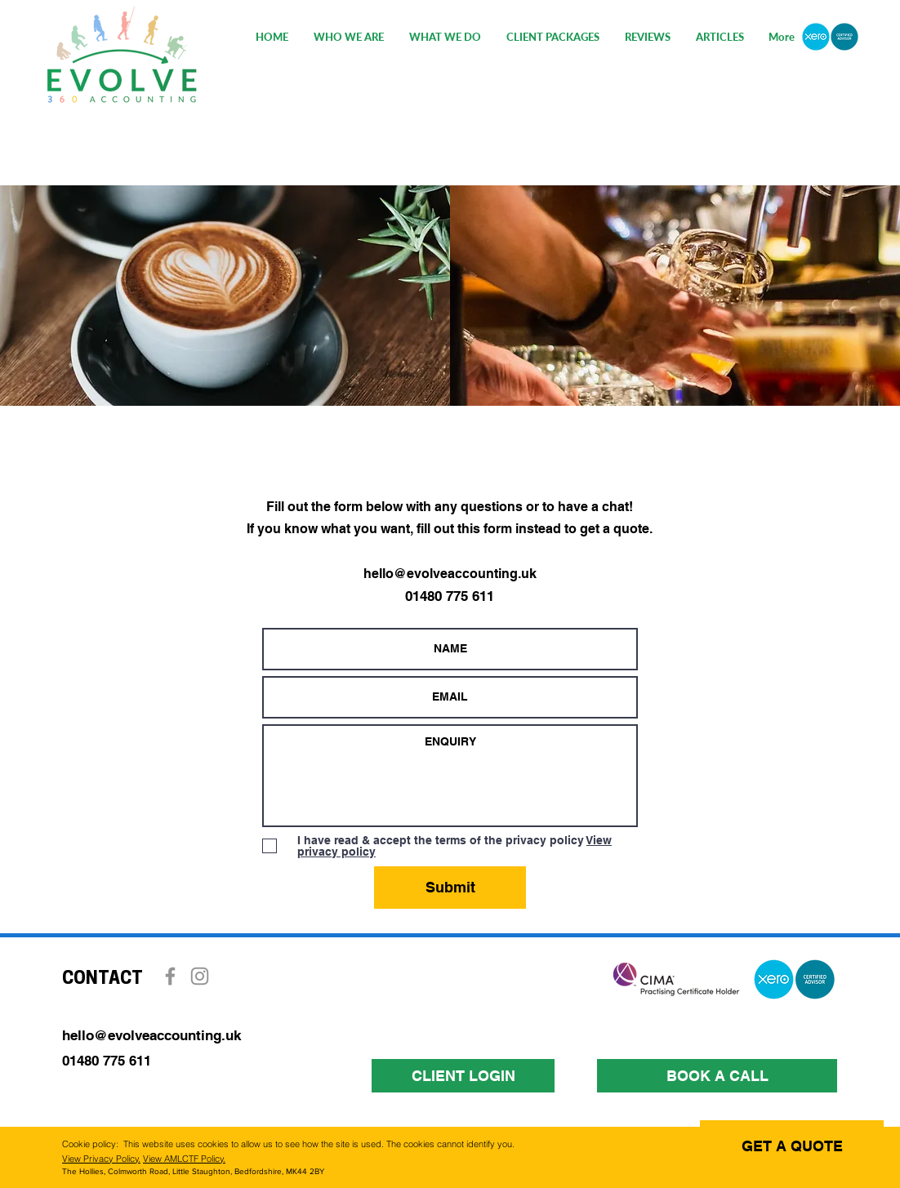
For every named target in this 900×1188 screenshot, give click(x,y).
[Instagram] (200, 976)
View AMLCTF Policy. (184, 1158)
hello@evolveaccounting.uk (450, 573)
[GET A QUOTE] (792, 1146)
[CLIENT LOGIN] (463, 1075)
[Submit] (450, 887)
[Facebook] (170, 976)
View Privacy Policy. (101, 1158)
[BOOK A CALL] (717, 1075)
